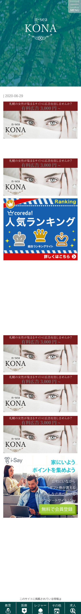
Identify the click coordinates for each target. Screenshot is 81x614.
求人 (73, 605)
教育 (8, 605)
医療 (24, 605)
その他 (56, 605)
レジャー (40, 605)
